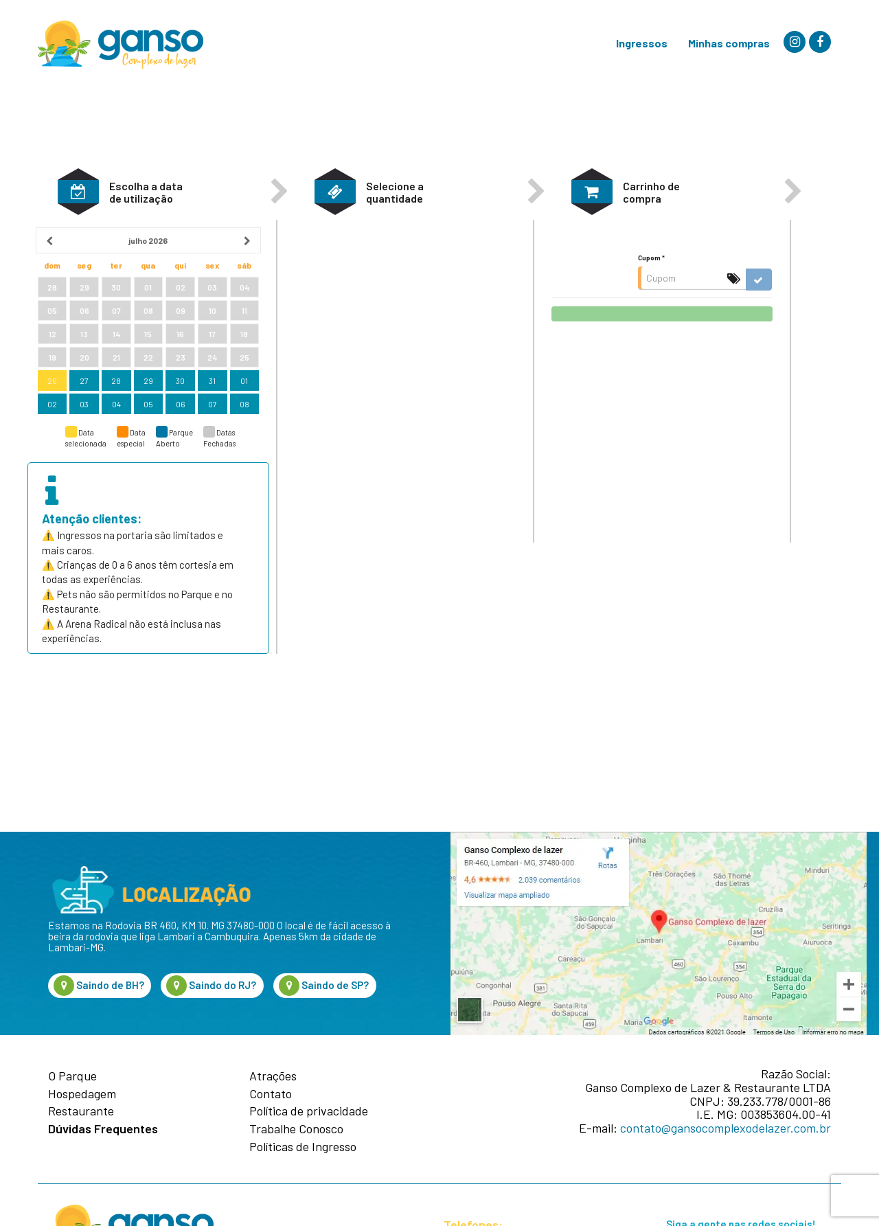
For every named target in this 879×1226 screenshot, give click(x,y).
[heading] (148, 294)
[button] (78, 246)
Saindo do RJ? (211, 985)
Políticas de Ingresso (302, 1147)
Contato (270, 1094)
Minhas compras (729, 42)
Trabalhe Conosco (296, 1129)
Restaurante (81, 1111)
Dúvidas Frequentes (103, 1129)
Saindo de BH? (99, 985)
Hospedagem (82, 1094)
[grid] (148, 375)
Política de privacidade (308, 1111)
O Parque (72, 1076)
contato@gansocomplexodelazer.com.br (725, 1127)
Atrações (273, 1076)
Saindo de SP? (324, 985)
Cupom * (651, 311)
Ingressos (641, 42)
